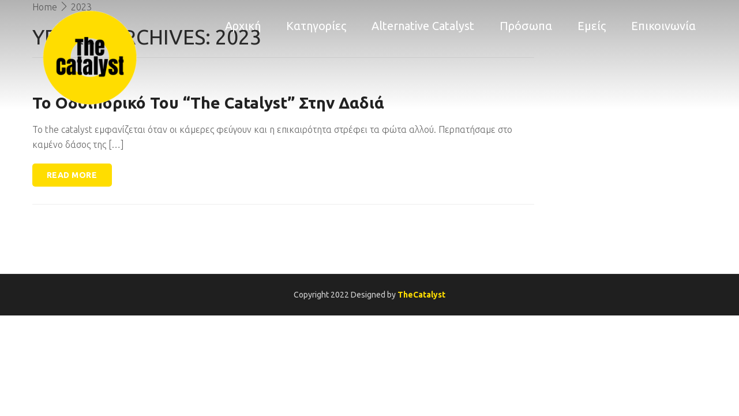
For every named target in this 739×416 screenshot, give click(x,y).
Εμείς (591, 25)
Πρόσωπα (526, 25)
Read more (72, 175)
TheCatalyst (421, 294)
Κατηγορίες (316, 25)
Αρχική (243, 25)
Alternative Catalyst (423, 25)
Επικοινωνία (663, 25)
